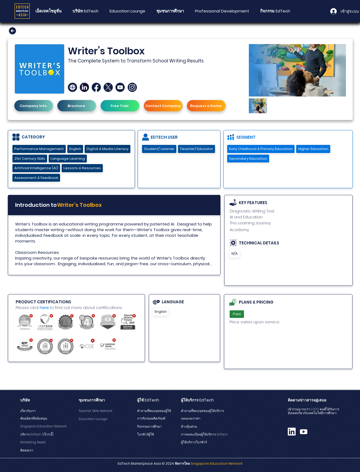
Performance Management (39, 148)
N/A (234, 253)
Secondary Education (248, 158)
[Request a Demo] (206, 105)
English (75, 148)
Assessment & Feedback (36, 177)
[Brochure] (76, 105)
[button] (170, 11)
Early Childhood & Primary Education (261, 148)
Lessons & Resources (82, 168)
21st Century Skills (29, 158)
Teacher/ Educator (196, 148)
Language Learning (67, 158)
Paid (237, 314)
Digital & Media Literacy (107, 148)
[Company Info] (33, 105)
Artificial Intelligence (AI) (36, 168)
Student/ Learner (159, 148)
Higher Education (313, 148)
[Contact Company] (163, 105)
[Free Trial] (120, 105)
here (44, 307)
